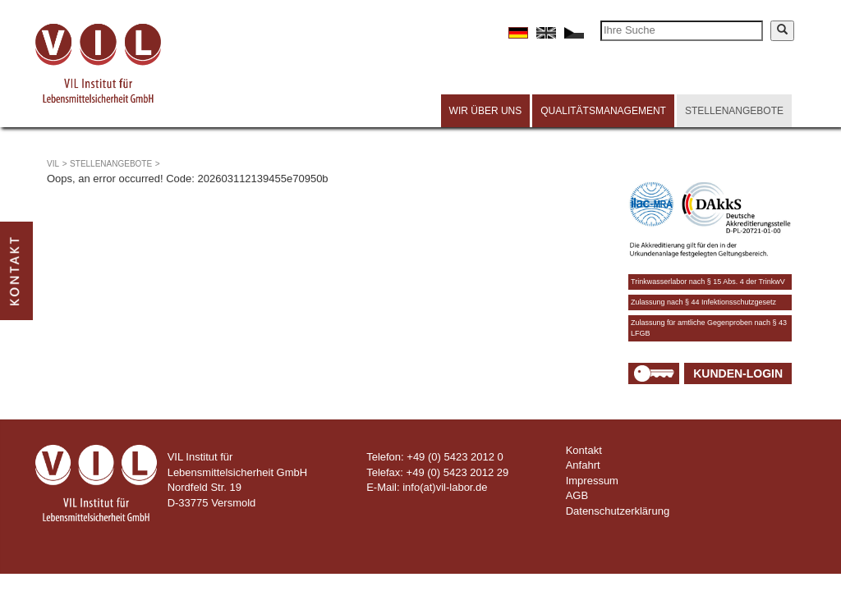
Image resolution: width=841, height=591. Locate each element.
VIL (53, 163)
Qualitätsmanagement (603, 111)
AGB (577, 495)
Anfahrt (583, 465)
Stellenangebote (734, 111)
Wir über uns (485, 111)
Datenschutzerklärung (617, 511)
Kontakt (584, 450)
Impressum (592, 480)
